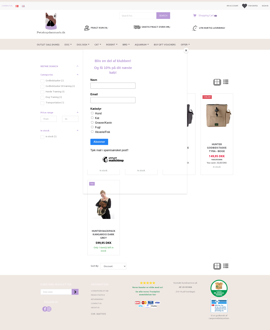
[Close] (186, 50)
